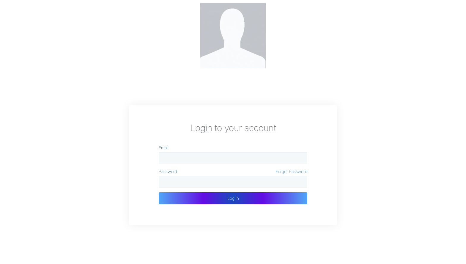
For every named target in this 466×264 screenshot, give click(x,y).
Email (164, 147)
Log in (233, 198)
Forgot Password (291, 171)
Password (168, 171)
